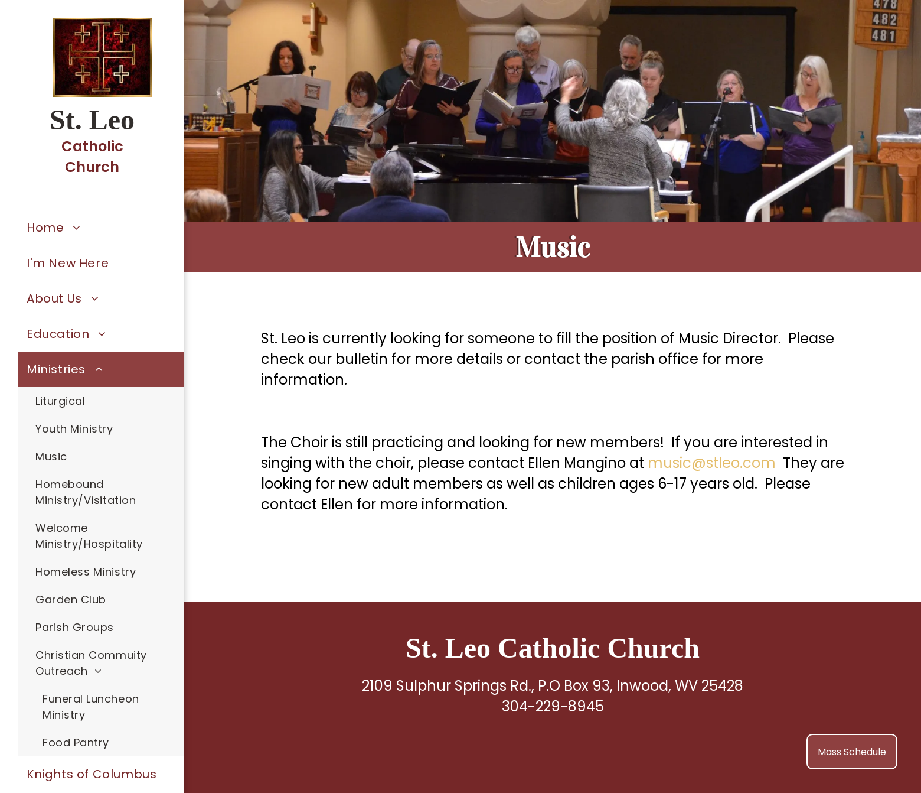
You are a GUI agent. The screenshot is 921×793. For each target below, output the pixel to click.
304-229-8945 (553, 706)
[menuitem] (101, 227)
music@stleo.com (712, 463)
